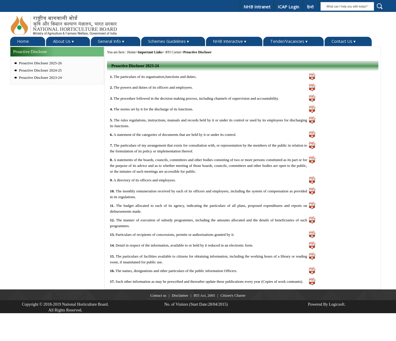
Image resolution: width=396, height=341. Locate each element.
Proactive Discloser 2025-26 (40, 63)
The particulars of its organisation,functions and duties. (153, 76)
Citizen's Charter (233, 295)
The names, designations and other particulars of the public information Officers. (173, 270)
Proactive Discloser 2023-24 (40, 77)
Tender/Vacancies (288, 41)
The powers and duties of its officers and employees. (151, 87)
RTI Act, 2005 (204, 295)
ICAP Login (288, 7)
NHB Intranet (256, 7)
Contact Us (343, 41)
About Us (63, 41)
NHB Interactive (229, 41)
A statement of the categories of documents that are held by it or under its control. (173, 134)
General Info (111, 41)
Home (23, 41)
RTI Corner (173, 52)
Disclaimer (180, 295)
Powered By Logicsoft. (326, 304)
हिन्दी (310, 7)
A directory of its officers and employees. (143, 180)
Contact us (158, 295)
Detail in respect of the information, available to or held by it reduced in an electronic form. (181, 245)
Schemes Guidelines (168, 41)
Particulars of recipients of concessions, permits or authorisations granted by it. (172, 234)
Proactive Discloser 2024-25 (40, 70)
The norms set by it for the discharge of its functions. (151, 109)
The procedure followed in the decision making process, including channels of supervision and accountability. (194, 98)
